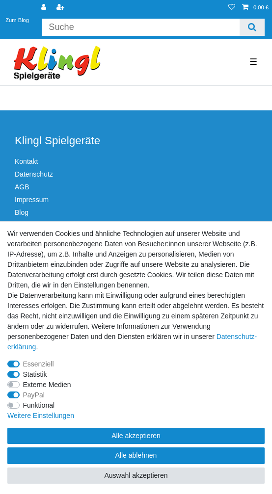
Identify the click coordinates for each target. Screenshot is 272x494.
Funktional (39, 405)
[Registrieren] (61, 7)
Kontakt (26, 161)
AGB (22, 187)
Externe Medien (47, 385)
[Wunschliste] (232, 7)
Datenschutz (34, 174)
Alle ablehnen (136, 455)
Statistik (35, 374)
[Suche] (252, 27)
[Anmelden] (45, 7)
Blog (21, 212)
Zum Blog (17, 20)
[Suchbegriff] (140, 27)
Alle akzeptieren (136, 436)
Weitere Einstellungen (40, 415)
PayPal (34, 395)
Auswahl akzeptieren (135, 475)
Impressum (32, 200)
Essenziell (38, 364)
